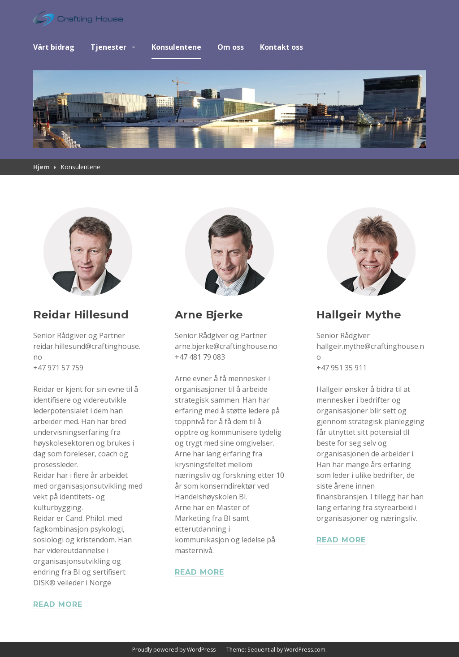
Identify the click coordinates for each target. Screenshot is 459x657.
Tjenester (108, 47)
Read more (57, 604)
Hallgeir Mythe (358, 314)
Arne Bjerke (209, 314)
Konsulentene (176, 47)
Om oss (230, 47)
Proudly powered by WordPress (174, 649)
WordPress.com (304, 649)
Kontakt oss (281, 47)
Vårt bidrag (53, 47)
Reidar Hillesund (81, 314)
